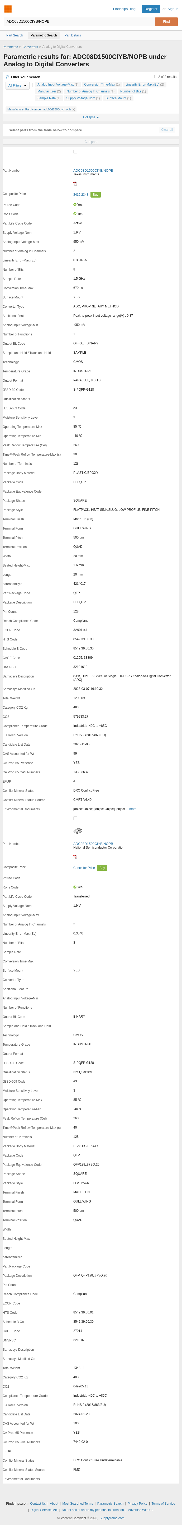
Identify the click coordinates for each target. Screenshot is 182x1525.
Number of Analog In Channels (90, 91)
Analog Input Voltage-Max (57, 84)
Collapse (91, 117)
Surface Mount (118, 98)
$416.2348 (81, 195)
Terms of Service (163, 1503)
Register (151, 9)
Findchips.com (8, 8)
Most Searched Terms (78, 1503)
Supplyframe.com (112, 1518)
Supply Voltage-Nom (83, 98)
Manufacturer (49, 91)
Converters (30, 47)
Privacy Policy (137, 1503)
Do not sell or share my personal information (93, 1510)
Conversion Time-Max (102, 84)
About (54, 1503)
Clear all (167, 130)
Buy (95, 195)
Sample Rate (48, 98)
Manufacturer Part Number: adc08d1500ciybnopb (41, 109)
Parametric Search (110, 1503)
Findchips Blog (124, 9)
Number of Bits (133, 91)
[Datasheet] (75, 183)
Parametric (10, 47)
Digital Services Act (44, 1510)
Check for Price (84, 868)
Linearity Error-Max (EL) (145, 84)
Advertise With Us (140, 1510)
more (132, 809)
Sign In (173, 9)
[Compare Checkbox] (75, 151)
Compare (90, 142)
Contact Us (38, 1503)
